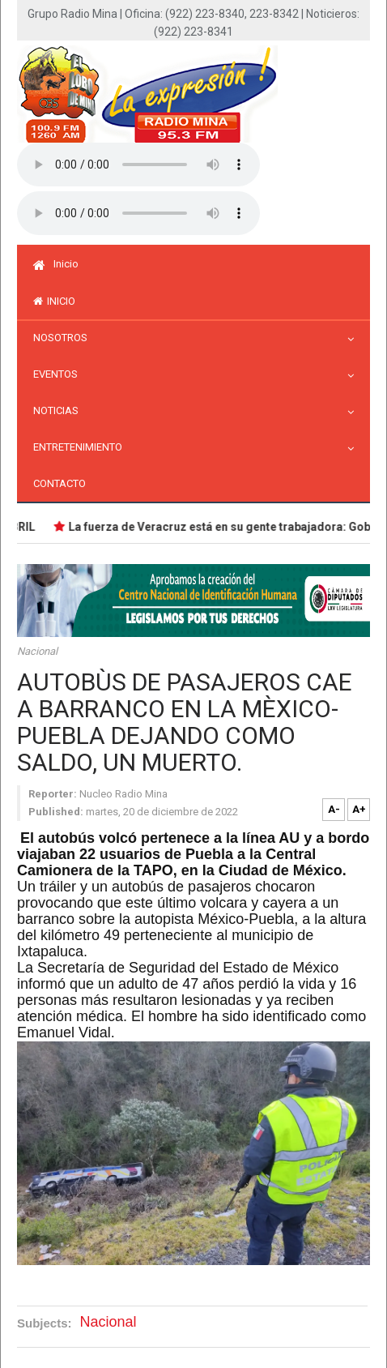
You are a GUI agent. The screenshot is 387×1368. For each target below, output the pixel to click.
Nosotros (64, 337)
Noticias (60, 410)
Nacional (37, 651)
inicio (54, 301)
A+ (359, 809)
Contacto (59, 483)
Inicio (56, 264)
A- (334, 809)
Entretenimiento (81, 447)
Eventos (59, 374)
